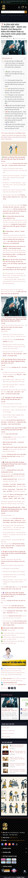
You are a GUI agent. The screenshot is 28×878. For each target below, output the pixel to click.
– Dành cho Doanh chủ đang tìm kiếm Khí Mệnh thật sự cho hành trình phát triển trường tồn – (14, 65)
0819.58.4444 (14, 837)
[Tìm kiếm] (25, 12)
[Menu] (26, 7)
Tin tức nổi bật (7, 742)
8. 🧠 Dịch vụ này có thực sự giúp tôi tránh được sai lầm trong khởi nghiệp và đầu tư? (15, 120)
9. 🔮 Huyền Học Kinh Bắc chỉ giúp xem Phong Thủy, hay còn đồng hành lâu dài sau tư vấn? (15, 126)
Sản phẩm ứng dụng (8, 733)
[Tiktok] (16, 844)
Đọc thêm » (15, 718)
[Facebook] (2, 844)
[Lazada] (13, 844)
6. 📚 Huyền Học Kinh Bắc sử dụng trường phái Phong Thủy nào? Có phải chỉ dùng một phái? (15, 107)
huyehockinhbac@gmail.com (16, 840)
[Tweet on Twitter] (15, 688)
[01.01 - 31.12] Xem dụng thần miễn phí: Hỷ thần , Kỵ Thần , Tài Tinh (14, 2)
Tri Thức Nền (5, 727)
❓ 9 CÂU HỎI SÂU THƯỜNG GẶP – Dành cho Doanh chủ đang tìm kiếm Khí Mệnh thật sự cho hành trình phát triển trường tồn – (10, 710)
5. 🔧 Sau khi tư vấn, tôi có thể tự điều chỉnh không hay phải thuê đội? (14, 101)
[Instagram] (6, 844)
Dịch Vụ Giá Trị (6, 736)
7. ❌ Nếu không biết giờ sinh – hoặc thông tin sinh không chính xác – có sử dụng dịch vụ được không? (15, 113)
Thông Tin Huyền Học (8, 730)
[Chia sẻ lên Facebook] (9, 688)
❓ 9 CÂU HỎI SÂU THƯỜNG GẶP (13, 61)
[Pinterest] (12, 688)
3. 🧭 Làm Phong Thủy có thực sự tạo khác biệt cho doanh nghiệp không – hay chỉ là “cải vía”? (14, 90)
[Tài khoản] (19, 7)
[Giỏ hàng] (23, 7)
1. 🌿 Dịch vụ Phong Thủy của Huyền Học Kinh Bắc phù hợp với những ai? (14, 73)
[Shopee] (9, 844)
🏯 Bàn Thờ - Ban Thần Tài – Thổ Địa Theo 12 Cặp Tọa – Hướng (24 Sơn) (17, 747)
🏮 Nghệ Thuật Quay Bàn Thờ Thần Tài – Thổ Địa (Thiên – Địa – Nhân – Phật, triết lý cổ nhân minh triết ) (18, 753)
